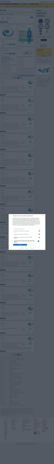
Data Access (27, 248)
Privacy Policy (32, 248)
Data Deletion (22, 248)
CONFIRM (20, 244)
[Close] (43, 216)
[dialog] (27, 232)
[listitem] (27, 228)
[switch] (39, 231)
